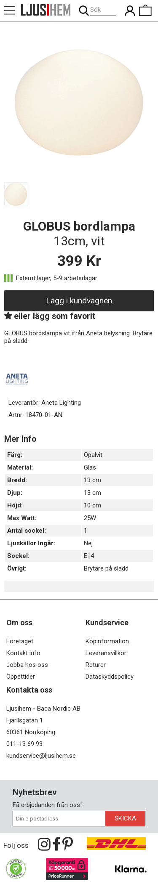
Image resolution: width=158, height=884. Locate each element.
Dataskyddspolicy (110, 676)
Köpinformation (107, 641)
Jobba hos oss (27, 665)
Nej (88, 543)
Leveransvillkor (106, 653)
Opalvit (93, 455)
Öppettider (20, 676)
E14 (89, 556)
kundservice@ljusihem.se (41, 755)
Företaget (19, 641)
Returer (96, 665)
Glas (90, 467)
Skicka (125, 818)
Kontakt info (23, 653)
